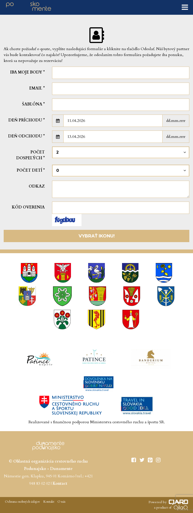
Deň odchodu (26, 136)
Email (37, 88)
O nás (61, 501)
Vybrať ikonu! (97, 236)
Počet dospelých (30, 155)
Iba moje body (27, 72)
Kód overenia (28, 207)
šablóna (33, 104)
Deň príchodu (26, 120)
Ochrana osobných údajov (22, 501)
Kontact (60, 483)
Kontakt (48, 501)
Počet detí (31, 170)
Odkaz (37, 186)
